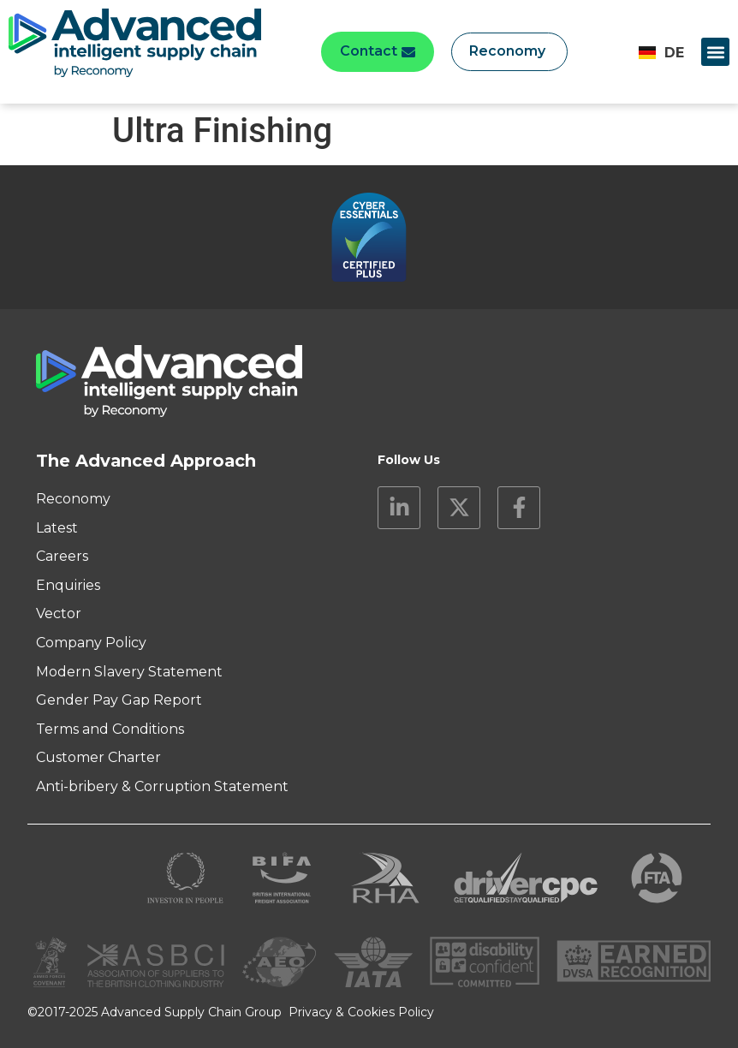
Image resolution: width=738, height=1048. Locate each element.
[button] (715, 52)
